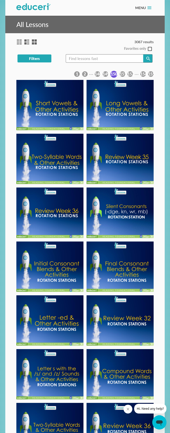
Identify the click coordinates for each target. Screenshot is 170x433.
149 (105, 74)
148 (97, 74)
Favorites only (135, 48)
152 (130, 74)
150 (114, 74)
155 (151, 74)
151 (122, 74)
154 (143, 74)
